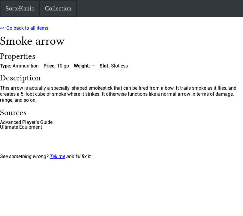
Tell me (57, 156)
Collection (58, 8)
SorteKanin (19, 8)
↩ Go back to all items (24, 28)
